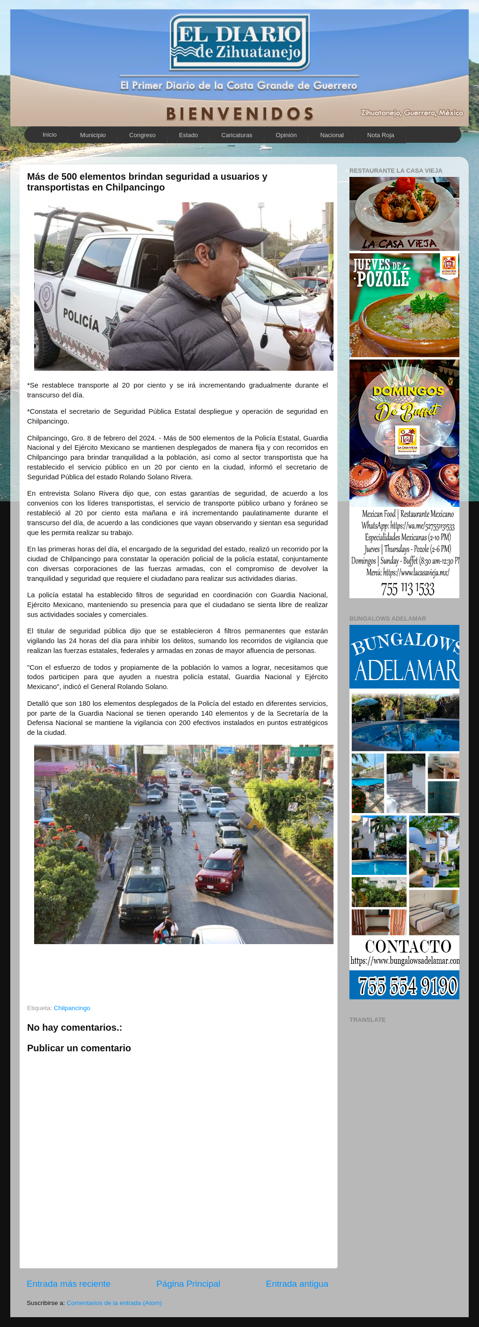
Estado (188, 135)
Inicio (50, 134)
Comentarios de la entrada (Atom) (114, 1302)
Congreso (142, 135)
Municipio (93, 135)
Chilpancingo (72, 1008)
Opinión (286, 135)
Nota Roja (380, 135)
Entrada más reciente (69, 1284)
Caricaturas (236, 135)
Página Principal (188, 1284)
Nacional (332, 135)
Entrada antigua (297, 1284)
